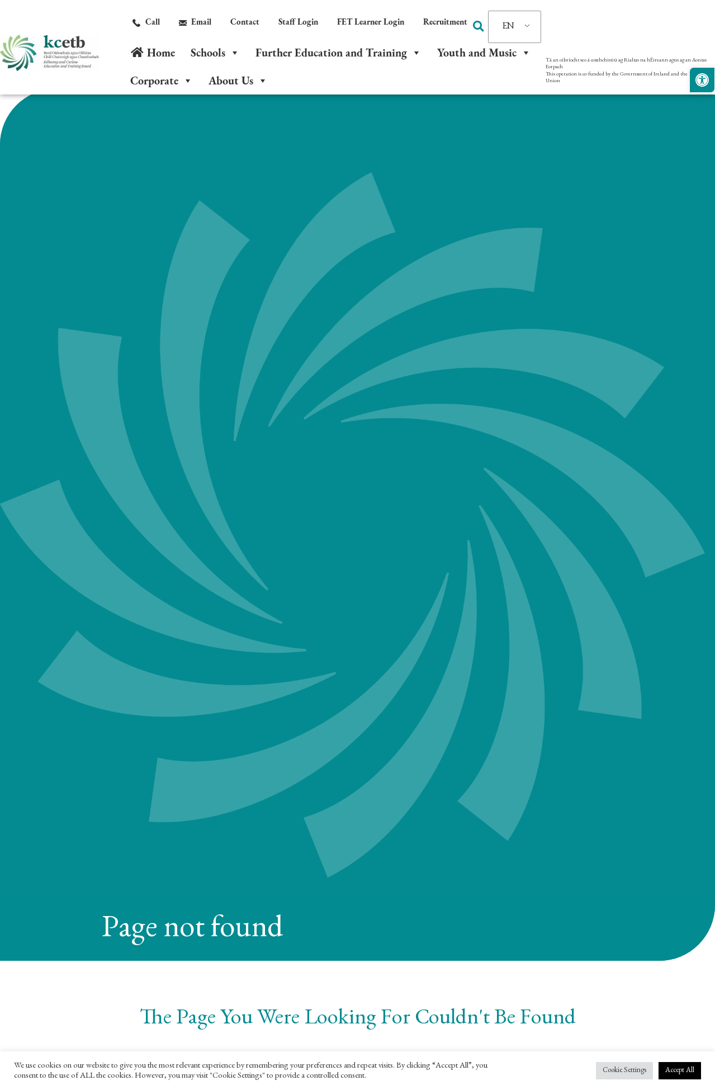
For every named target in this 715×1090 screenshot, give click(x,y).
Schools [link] (215, 53)
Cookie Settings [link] (624, 1070)
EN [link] (508, 26)
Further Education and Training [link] (338, 53)
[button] (478, 26)
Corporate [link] (161, 81)
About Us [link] (238, 81)
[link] (702, 80)
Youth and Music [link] (484, 53)
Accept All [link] (679, 1070)
